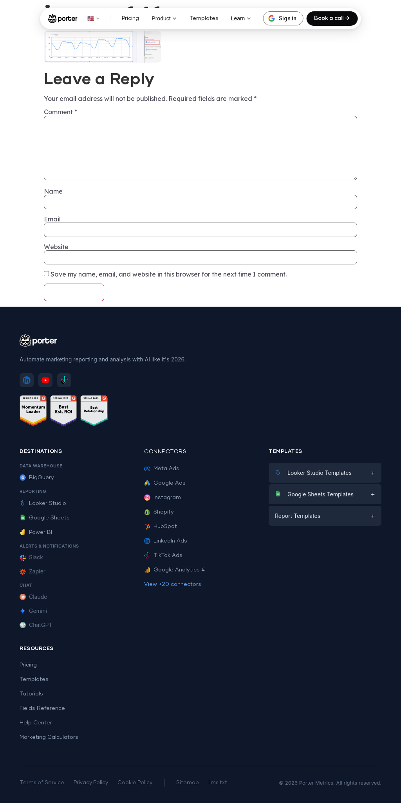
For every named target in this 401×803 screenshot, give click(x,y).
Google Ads (165, 483)
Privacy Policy (91, 782)
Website (56, 246)
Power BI (36, 532)
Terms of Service (42, 782)
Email (52, 219)
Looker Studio (43, 503)
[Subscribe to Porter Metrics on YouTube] (45, 380)
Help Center (36, 723)
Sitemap (187, 782)
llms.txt (217, 782)
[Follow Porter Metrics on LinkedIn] (27, 380)
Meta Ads (161, 468)
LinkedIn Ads (165, 541)
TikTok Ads (163, 555)
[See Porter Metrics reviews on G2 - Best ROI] (64, 412)
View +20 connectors (172, 584)
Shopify (159, 512)
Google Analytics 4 (174, 570)
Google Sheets (45, 518)
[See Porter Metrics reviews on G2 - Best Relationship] (94, 412)
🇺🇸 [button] (93, 18)
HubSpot (160, 526)
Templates (204, 18)
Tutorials (31, 694)
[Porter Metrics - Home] (63, 18)
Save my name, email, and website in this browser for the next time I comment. (169, 274)
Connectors (165, 451)
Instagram (162, 497)
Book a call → (332, 18)
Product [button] (164, 18)
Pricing (130, 18)
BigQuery (37, 477)
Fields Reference (42, 708)
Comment (60, 111)
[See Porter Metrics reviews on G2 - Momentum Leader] (33, 412)
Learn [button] (241, 18)
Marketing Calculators (49, 737)
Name (53, 191)
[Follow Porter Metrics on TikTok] (64, 380)
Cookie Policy (134, 782)
